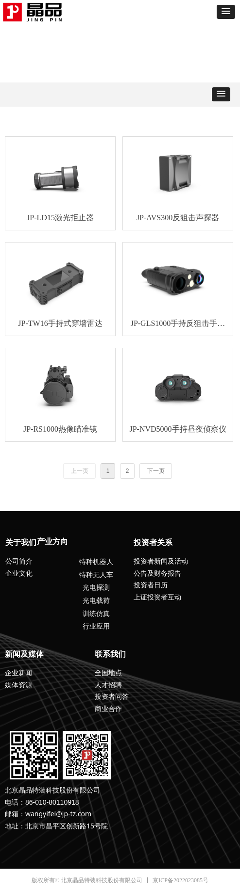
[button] (226, 12)
